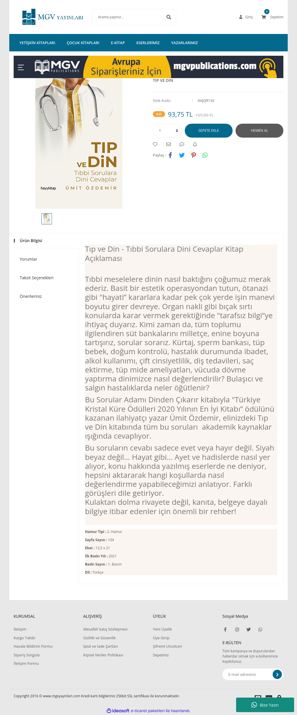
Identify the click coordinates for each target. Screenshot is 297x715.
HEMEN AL (259, 130)
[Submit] (277, 674)
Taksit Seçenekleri (36, 277)
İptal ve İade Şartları (100, 646)
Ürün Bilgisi (31, 240)
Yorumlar (28, 259)
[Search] (125, 17)
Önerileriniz (31, 296)
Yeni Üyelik (162, 629)
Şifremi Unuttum (167, 646)
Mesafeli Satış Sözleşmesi (105, 629)
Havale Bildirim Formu (33, 646)
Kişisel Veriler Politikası (103, 655)
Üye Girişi (161, 637)
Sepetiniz (161, 655)
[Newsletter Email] (252, 674)
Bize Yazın (265, 705)
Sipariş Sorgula (27, 655)
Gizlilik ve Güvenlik (99, 637)
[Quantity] (167, 131)
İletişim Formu (26, 663)
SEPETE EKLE (208, 130)
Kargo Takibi (24, 637)
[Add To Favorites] (156, 144)
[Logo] (44, 17)
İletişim (20, 629)
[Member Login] (246, 17)
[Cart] (272, 17)
